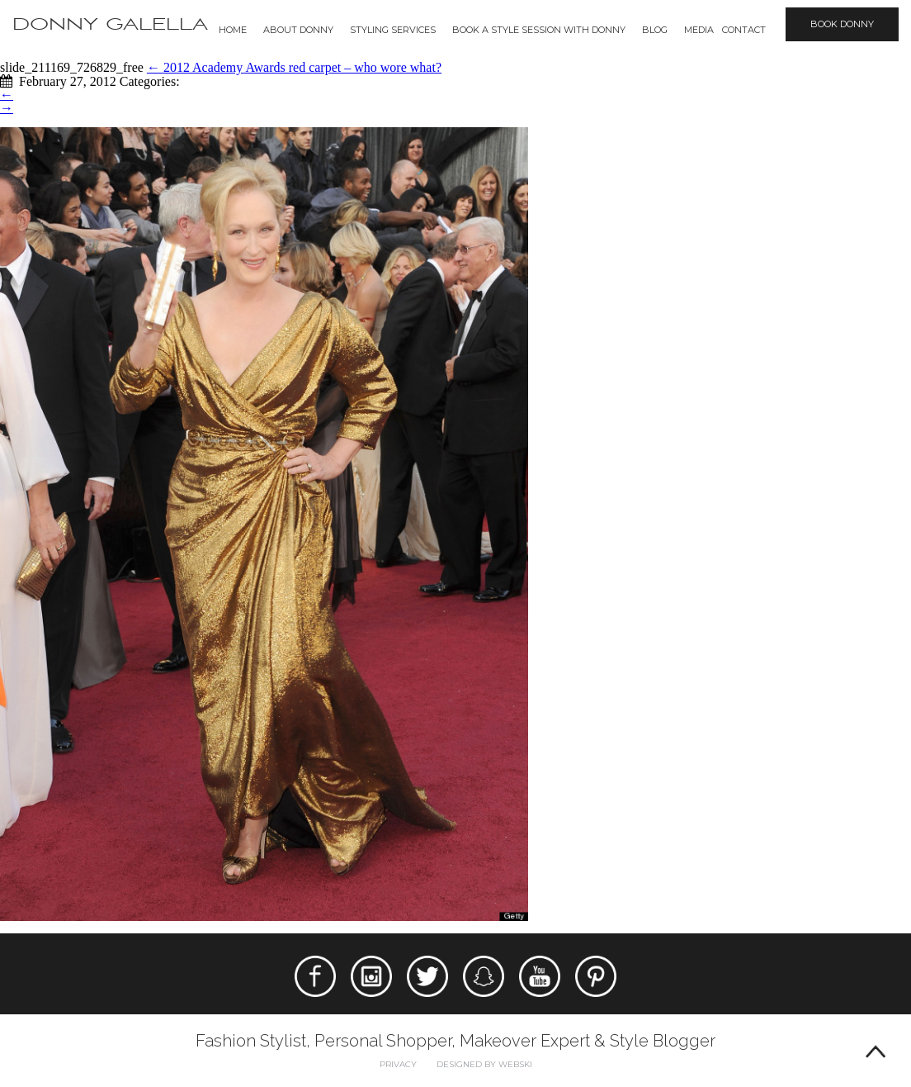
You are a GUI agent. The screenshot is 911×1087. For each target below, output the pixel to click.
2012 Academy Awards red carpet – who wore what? (294, 67)
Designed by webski (484, 1064)
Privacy (398, 1064)
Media (699, 30)
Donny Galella (110, 24)
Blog (655, 30)
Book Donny (842, 24)
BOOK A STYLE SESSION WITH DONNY (538, 30)
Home (233, 30)
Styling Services (393, 30)
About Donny (298, 30)
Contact (744, 30)
